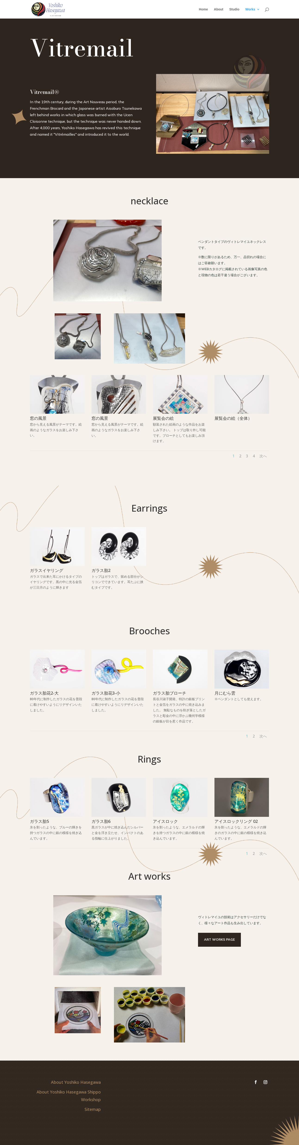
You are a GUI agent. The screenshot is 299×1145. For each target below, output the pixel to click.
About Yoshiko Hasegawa (76, 1082)
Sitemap (93, 1109)
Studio (234, 9)
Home (203, 9)
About (218, 9)
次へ (263, 456)
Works (250, 9)
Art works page (219, 939)
